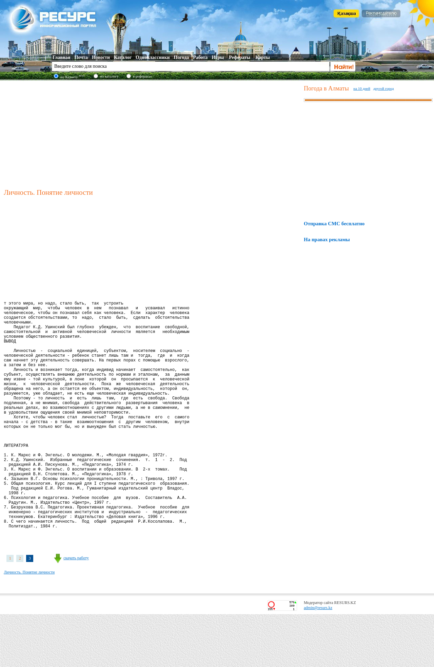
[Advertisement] (152, 133)
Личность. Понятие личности (29, 625)
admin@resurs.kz (318, 660)
